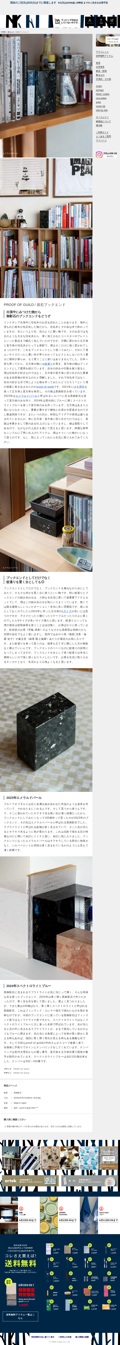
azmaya (100, 90)
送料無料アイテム (104, 56)
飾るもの (100, 75)
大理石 (80, 386)
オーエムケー (102, 117)
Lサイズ (67, 611)
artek (98, 102)
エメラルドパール (26, 396)
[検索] (98, 144)
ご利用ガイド (102, 132)
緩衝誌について (103, 121)
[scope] (26, 21)
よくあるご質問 (103, 136)
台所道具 (100, 67)
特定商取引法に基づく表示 (42, 1337)
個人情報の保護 (82, 1337)
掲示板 (99, 125)
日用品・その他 (103, 79)
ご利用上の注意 (64, 1337)
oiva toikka (101, 98)
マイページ (101, 140)
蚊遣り (49, 363)
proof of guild (45, 386)
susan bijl (100, 106)
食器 (98, 63)
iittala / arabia (102, 94)
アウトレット (102, 52)
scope (99, 86)
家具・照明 (101, 71)
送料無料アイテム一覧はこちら (20, 1316)
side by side (102, 110)
